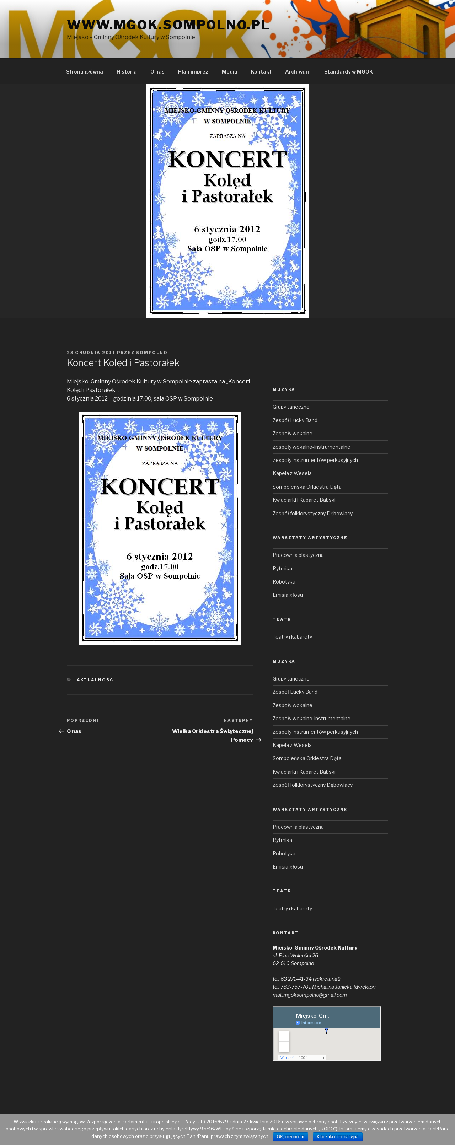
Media (229, 72)
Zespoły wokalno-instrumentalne (311, 447)
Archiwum (298, 72)
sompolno (152, 352)
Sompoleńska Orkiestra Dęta (307, 487)
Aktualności (96, 679)
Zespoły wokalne (292, 433)
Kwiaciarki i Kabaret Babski (304, 500)
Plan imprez (193, 72)
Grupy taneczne (291, 407)
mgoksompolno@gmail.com (315, 995)
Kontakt (261, 72)
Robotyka (284, 582)
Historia (127, 72)
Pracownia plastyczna (298, 555)
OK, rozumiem (290, 1136)
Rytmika (282, 568)
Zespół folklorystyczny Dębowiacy (313, 513)
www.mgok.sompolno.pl (169, 25)
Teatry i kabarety (292, 637)
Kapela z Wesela (292, 473)
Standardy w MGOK (348, 72)
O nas (157, 72)
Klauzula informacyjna (337, 1136)
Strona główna (84, 72)
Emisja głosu (288, 595)
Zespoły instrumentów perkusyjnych (315, 460)
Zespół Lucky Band (295, 420)
